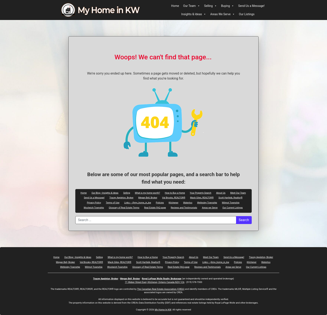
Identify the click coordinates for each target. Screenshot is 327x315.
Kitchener (173, 202)
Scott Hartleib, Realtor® (230, 197)
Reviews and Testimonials (184, 207)
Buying (227, 6)
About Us (220, 193)
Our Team (191, 6)
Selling (210, 6)
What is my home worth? (147, 193)
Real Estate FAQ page (155, 207)
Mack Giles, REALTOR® (202, 197)
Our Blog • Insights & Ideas (105, 193)
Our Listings (247, 14)
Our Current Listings (232, 207)
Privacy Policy (94, 202)
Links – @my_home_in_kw (137, 202)
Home (175, 5)
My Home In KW (163, 309)
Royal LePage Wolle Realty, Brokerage (161, 278)
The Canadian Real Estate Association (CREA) (160, 289)
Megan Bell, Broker (147, 197)
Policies (160, 202)
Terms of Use (112, 202)
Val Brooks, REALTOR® (173, 197)
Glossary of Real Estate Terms (124, 207)
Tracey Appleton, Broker (121, 197)
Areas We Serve (222, 14)
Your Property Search (200, 193)
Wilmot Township (230, 202)
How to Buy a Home (175, 193)
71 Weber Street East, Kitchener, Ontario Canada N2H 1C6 (155, 282)
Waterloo (187, 202)
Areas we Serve (210, 207)
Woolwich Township (94, 207)
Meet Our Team (238, 193)
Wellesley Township (207, 202)
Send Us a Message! (251, 5)
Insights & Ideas (193, 14)
